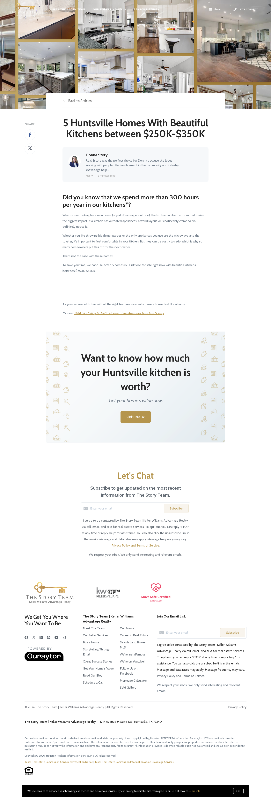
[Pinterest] (48, 637)
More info (195, 791)
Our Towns (127, 628)
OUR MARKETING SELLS (109, 9)
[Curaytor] (44, 660)
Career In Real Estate (134, 635)
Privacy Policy (237, 707)
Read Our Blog (92, 675)
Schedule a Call (93, 682)
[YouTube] (56, 637)
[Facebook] (26, 637)
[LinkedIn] (41, 637)
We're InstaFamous (132, 654)
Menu (214, 10)
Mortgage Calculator (133, 680)
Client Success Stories (97, 661)
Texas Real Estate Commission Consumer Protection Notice (59, 761)
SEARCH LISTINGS (146, 9)
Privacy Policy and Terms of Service (135, 545)
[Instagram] (64, 637)
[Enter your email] (126, 508)
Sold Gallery (128, 687)
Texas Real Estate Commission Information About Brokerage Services (134, 761)
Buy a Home (91, 642)
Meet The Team (94, 628)
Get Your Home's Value (98, 668)
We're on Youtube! (132, 661)
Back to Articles (80, 101)
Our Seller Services (95, 635)
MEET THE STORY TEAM (68, 9)
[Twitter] (33, 637)
